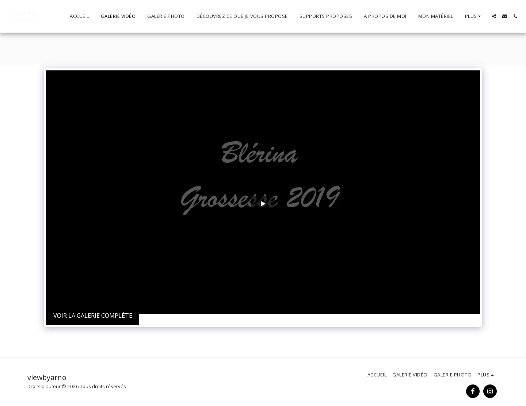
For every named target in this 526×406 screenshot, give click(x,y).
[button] (494, 16)
